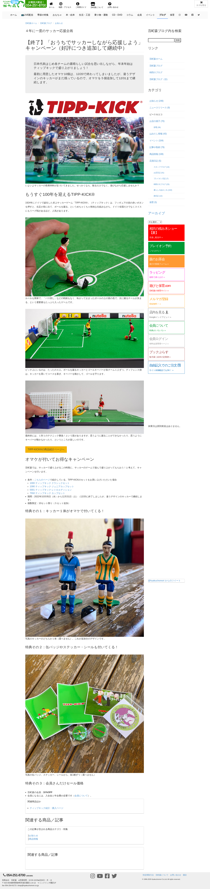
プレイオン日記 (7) (161, 178)
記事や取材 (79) (157, 147)
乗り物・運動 (101, 15)
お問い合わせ (175, 875)
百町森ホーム (31, 23)
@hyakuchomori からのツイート (164, 580)
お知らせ (59, 23)
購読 (185, 875)
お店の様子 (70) (157, 121)
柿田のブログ (155, 72)
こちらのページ (42, 480)
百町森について (162, 875)
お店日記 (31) (159, 173)
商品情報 (33, 839)
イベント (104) (156, 140)
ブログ (162, 15)
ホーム (13, 15)
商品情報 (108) (156, 154)
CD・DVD (117, 15)
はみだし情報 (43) (158, 134)
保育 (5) (153, 202)
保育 (172, 15)
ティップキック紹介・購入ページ (46, 808)
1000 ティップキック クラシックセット (49, 483)
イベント (150, 15)
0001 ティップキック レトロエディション (51, 490)
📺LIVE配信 (27, 15)
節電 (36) (157, 127)
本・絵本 (70, 15)
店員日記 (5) (155, 161)
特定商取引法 (148, 875)
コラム (129, 15)
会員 (139, 15)
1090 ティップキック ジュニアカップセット (52, 486)
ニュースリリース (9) (159, 107)
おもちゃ (57, 15)
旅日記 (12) (158, 196)
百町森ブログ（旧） (159, 79)
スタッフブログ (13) (161, 167)
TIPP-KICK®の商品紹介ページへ (46, 449)
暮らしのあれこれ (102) (163, 190)
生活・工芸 (84, 15)
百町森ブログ (46, 23)
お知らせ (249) (156, 101)
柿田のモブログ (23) (161, 184)
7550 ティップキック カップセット (47, 493)
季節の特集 (43, 15)
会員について (81, 795)
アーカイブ (156, 213)
